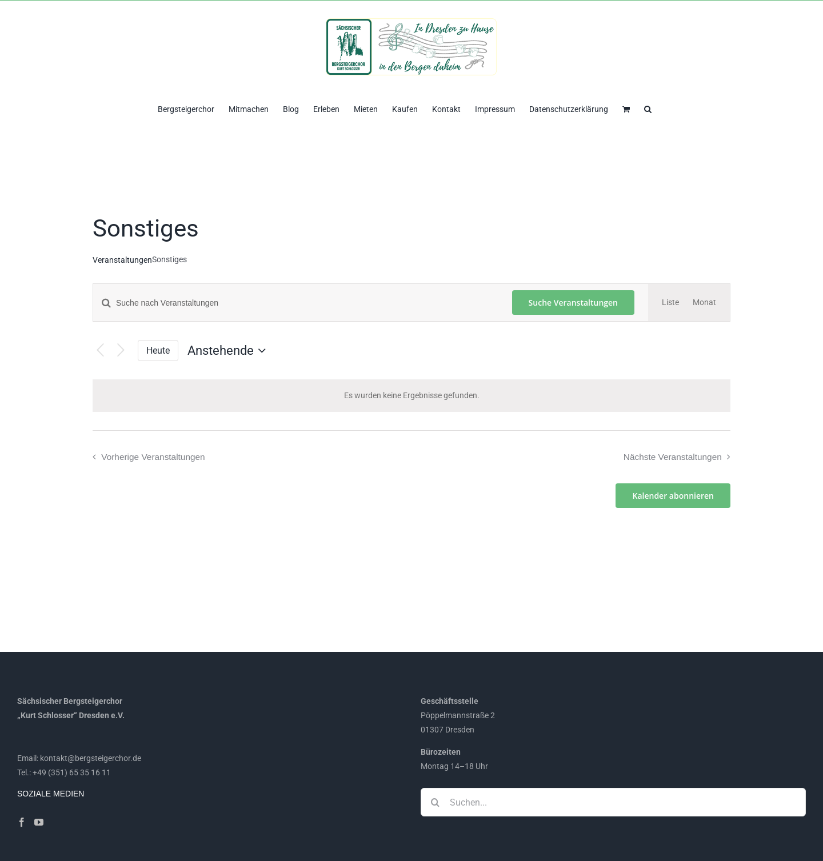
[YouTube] (38, 822)
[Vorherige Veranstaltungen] (100, 350)
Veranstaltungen (122, 260)
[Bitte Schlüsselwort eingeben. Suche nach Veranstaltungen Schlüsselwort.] (295, 303)
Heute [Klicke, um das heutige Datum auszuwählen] (158, 350)
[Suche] (435, 802)
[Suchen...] (613, 802)
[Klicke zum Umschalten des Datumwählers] (229, 351)
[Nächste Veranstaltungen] (121, 350)
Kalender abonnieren (673, 495)
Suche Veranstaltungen (573, 302)
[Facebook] (21, 822)
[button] (648, 108)
